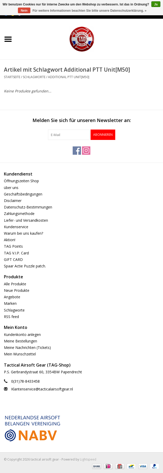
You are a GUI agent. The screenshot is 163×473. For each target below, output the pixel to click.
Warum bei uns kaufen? (23, 233)
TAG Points (13, 246)
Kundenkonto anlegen (22, 334)
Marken (10, 303)
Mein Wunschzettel (20, 354)
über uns (11, 187)
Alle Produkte (15, 283)
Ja (156, 4)
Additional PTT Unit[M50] (68, 77)
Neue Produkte (16, 290)
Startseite (12, 77)
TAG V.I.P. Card (16, 253)
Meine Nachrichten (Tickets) (27, 347)
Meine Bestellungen (20, 341)
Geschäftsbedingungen (23, 194)
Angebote (12, 296)
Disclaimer (13, 200)
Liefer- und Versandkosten (26, 220)
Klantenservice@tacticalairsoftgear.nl (42, 389)
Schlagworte (34, 77)
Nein (24, 10)
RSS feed (11, 316)
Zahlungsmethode (19, 213)
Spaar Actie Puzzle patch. (25, 265)
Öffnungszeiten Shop (21, 180)
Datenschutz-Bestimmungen (28, 207)
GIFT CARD (13, 259)
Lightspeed (88, 459)
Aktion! (9, 239)
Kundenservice (16, 226)
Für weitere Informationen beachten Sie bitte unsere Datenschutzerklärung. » (89, 10)
